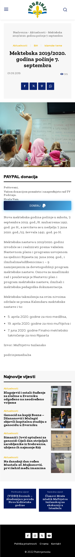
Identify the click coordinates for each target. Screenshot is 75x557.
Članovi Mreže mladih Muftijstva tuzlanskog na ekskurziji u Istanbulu (55, 502)
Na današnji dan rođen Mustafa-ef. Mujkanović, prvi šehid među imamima (25, 464)
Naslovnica (20, 32)
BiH (36, 46)
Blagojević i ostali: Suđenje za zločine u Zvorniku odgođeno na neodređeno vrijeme (24, 398)
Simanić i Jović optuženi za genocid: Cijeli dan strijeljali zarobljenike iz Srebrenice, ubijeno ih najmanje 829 (26, 442)
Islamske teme (53, 46)
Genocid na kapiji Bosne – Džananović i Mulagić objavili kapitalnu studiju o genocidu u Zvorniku (25, 420)
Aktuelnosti (38, 32)
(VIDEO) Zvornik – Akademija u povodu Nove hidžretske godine (20, 500)
